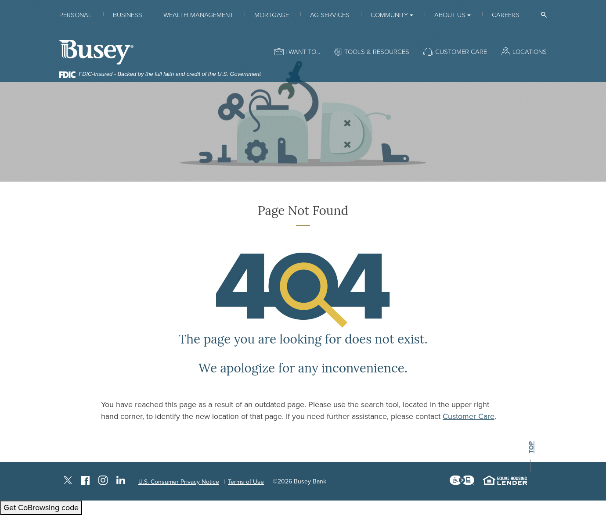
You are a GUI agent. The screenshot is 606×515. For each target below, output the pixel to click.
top (531, 447)
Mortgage (271, 15)
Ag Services (330, 15)
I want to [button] (300, 52)
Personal (75, 15)
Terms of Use (246, 482)
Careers (505, 15)
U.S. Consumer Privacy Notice (178, 482)
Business (127, 15)
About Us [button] (449, 15)
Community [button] (389, 15)
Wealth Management (198, 15)
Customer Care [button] (461, 52)
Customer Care (468, 416)
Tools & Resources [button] (376, 52)
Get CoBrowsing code (41, 507)
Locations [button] (529, 52)
